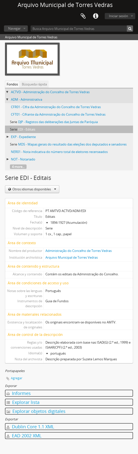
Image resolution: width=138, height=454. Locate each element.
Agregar (16, 378)
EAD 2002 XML (23, 436)
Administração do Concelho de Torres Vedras (78, 250)
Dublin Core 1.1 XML (30, 427)
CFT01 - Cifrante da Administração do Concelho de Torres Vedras (58, 114)
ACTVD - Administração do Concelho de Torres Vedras (50, 92)
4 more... (18, 166)
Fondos (12, 84)
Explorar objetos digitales (36, 411)
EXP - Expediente (23, 137)
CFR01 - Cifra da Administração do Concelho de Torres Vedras (56, 107)
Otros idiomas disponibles (34, 189)
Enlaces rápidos (95, 16)
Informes (18, 393)
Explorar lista (22, 402)
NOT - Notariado (23, 159)
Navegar (14, 28)
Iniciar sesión (118, 16)
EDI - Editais (26, 129)
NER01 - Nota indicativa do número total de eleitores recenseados (59, 152)
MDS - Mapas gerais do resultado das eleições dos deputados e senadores (72, 144)
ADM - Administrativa (26, 99)
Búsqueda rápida (34, 84)
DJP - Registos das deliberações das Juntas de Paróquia (58, 122)
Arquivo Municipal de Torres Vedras (71, 257)
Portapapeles (83, 16)
